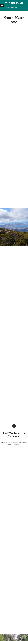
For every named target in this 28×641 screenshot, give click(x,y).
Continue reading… (15, 448)
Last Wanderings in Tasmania (14, 434)
